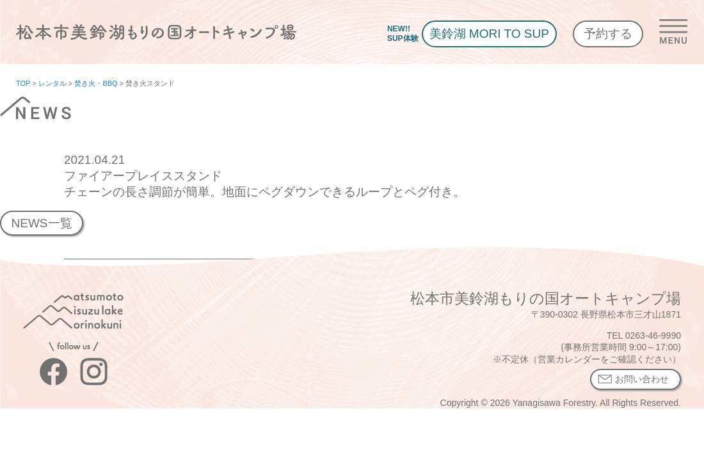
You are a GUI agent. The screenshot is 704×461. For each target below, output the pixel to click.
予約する (608, 33)
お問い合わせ (642, 379)
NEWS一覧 (41, 223)
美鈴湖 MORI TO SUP (489, 33)
